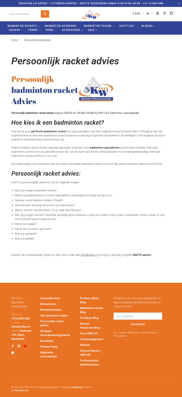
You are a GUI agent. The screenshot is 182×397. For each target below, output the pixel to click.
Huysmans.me (21, 390)
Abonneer (138, 324)
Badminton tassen (98, 26)
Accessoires (71, 30)
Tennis (33, 30)
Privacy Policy (49, 346)
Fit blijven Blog (89, 317)
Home (14, 39)
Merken (85, 345)
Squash (14, 30)
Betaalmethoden (50, 309)
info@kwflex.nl (89, 255)
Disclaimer (47, 341)
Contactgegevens (91, 339)
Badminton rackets (22, 26)
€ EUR (137, 13)
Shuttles (126, 26)
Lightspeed (77, 387)
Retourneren (48, 304)
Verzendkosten (50, 298)
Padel (50, 30)
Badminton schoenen (60, 26)
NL (148, 13)
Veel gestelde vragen (54, 315)
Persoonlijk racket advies (37, 39)
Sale (91, 30)
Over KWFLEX (88, 333)
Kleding (147, 26)
